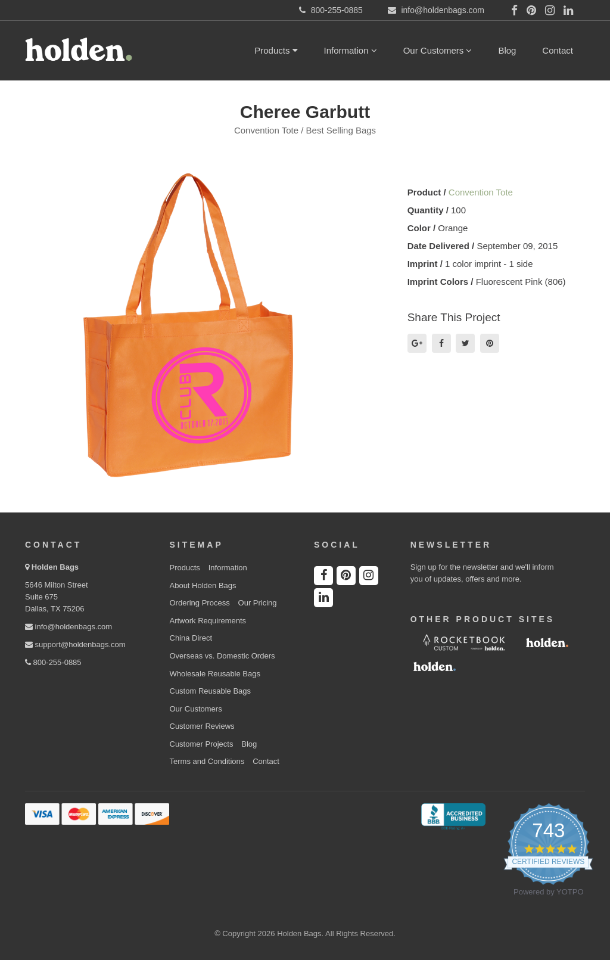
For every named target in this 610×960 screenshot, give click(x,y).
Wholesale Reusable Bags (215, 673)
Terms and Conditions (207, 761)
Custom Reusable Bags (210, 690)
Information (350, 50)
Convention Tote (481, 192)
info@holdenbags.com (68, 626)
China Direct (191, 637)
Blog (507, 50)
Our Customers (437, 50)
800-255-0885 (53, 662)
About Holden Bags (203, 585)
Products (275, 50)
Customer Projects (202, 744)
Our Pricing (257, 602)
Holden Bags (55, 567)
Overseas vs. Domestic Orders (222, 655)
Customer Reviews (202, 726)
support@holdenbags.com (75, 644)
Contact (557, 50)
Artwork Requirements (208, 620)
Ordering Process (200, 602)
